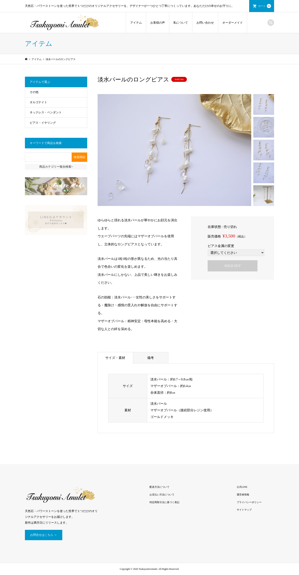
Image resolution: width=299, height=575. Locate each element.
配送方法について (159, 486)
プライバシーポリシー (249, 502)
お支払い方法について (162, 494)
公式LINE (242, 486)
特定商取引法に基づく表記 (164, 502)
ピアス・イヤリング (43, 122)
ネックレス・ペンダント (46, 112)
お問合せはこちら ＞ (43, 534)
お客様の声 (157, 22)
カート (264, 6)
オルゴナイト (38, 102)
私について (180, 22)
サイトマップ (244, 509)
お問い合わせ (205, 22)
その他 (34, 92)
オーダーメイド (232, 22)
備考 (150, 358)
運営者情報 (243, 494)
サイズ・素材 (115, 358)
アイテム (136, 22)
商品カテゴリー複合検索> (56, 166)
